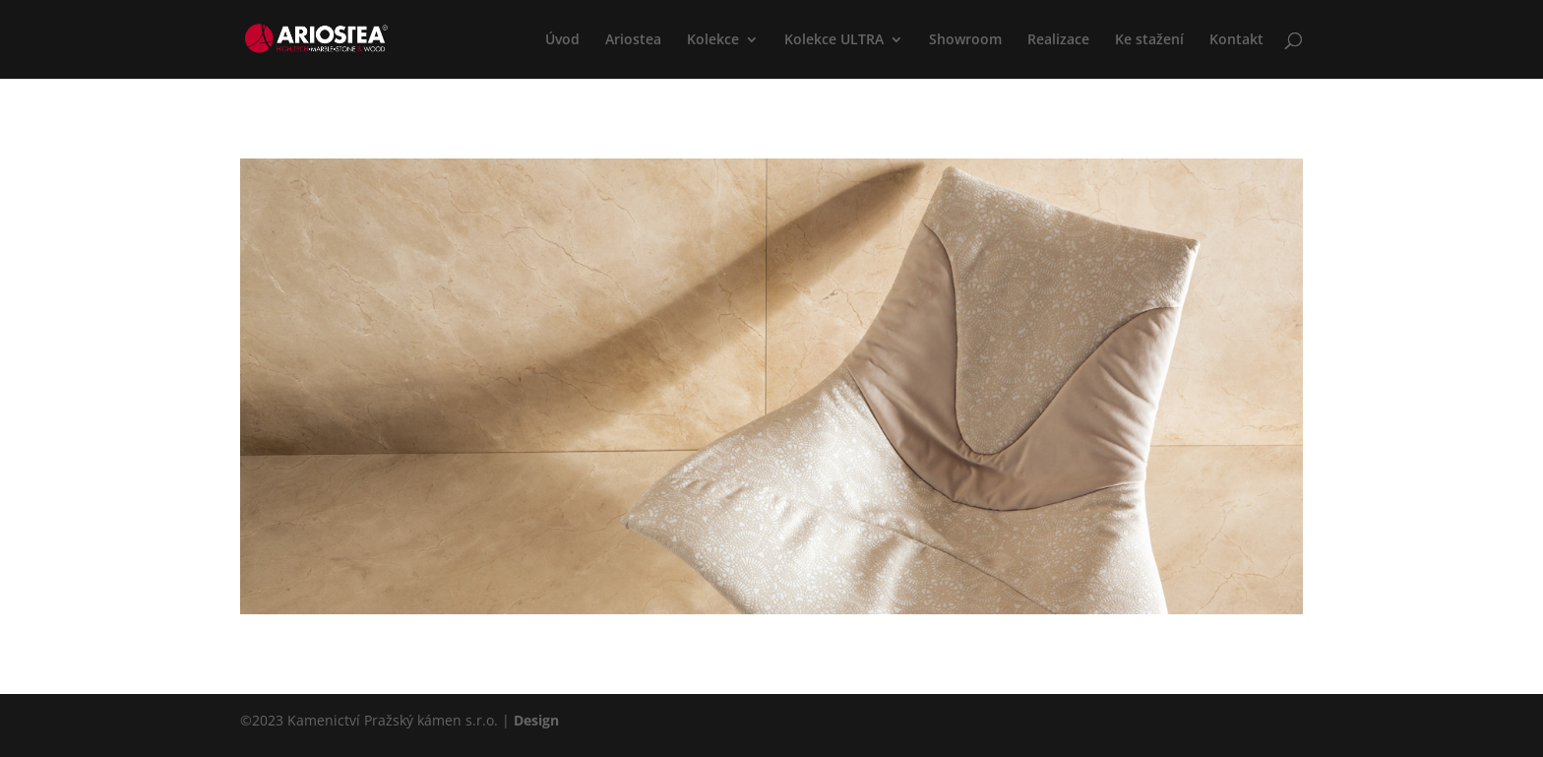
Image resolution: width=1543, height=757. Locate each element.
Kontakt (1236, 40)
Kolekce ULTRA (834, 40)
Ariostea (633, 40)
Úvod (562, 40)
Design (536, 720)
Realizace (1058, 40)
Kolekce (713, 40)
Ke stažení (1149, 40)
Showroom (965, 40)
